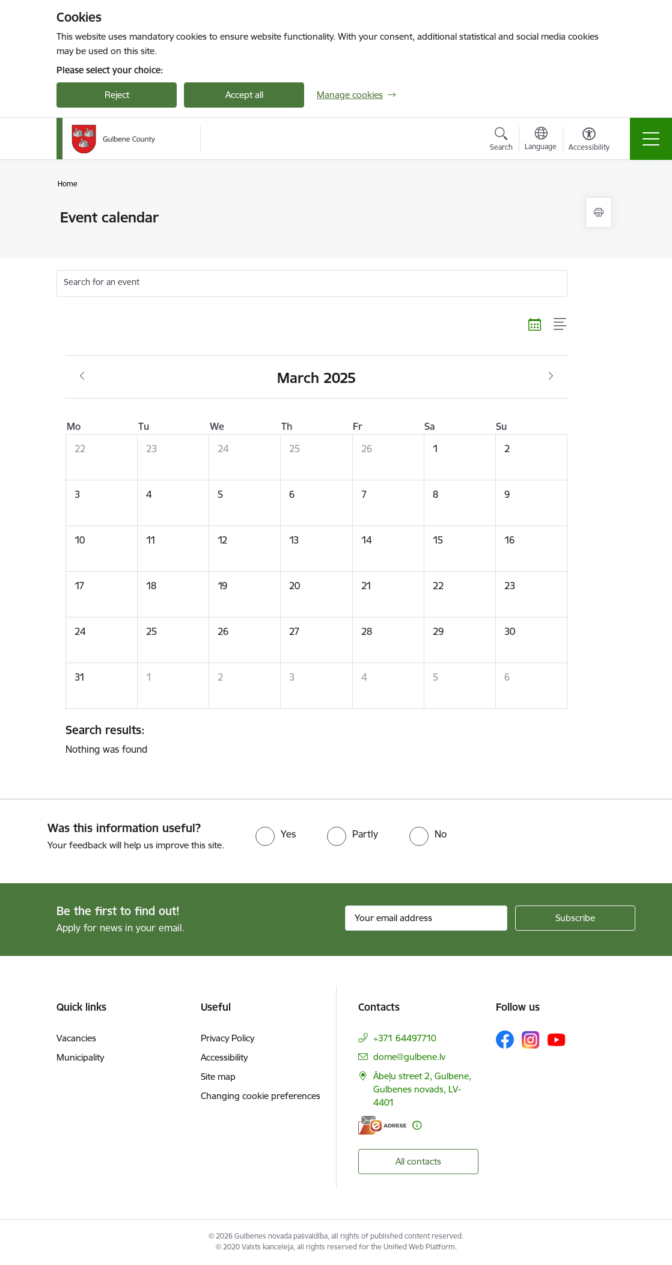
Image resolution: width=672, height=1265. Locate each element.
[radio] (275, 834)
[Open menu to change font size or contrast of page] (589, 140)
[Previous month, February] (82, 376)
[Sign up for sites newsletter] (575, 918)
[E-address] (382, 1125)
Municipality (80, 1057)
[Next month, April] (551, 376)
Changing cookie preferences (260, 1095)
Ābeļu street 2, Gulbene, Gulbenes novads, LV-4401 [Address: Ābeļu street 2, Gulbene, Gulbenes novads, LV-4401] (422, 1089)
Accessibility (224, 1057)
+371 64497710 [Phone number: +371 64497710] (404, 1038)
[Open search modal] (501, 140)
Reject (117, 94)
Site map (218, 1076)
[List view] (560, 324)
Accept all (244, 94)
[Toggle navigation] (651, 139)
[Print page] (598, 212)
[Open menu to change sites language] (541, 140)
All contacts (418, 1161)
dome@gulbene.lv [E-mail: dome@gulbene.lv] (409, 1056)
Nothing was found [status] (312, 739)
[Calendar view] (535, 324)
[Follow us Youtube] (557, 1039)
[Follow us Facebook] (505, 1040)
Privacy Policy (227, 1038)
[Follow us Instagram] (531, 1040)
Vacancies (76, 1038)
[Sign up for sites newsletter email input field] (426, 918)
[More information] (416, 1125)
